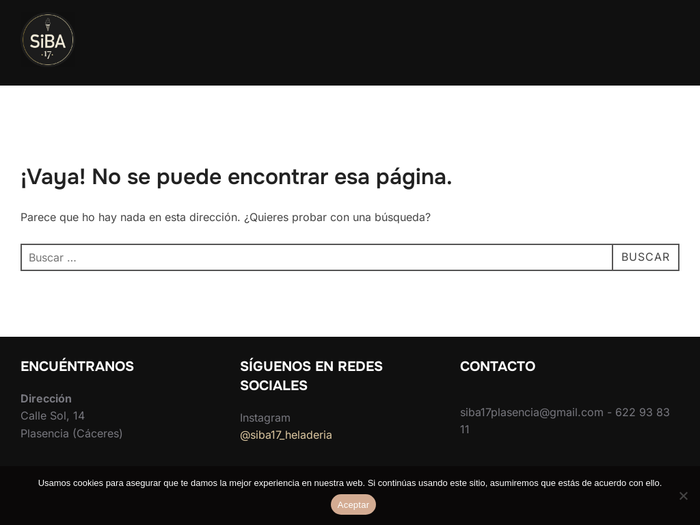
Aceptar (354, 505)
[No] (683, 495)
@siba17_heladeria (286, 434)
